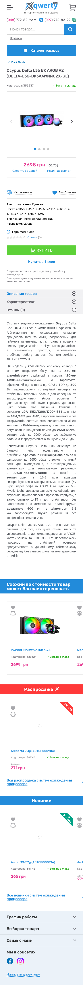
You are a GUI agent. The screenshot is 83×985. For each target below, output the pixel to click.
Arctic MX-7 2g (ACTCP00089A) (33, 862)
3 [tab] (44, 149)
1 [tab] (35, 149)
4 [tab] (48, 149)
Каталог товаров (41, 50)
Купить (44, 250)
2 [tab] (39, 149)
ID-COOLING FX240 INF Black (31, 650)
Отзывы (32, 237)
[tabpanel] (41, 120)
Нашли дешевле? (59, 170)
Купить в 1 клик (41, 262)
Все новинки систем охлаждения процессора (45, 897)
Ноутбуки (16, 38)
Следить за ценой (24, 170)
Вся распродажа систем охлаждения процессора (45, 782)
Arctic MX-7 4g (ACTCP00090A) (33, 751)
